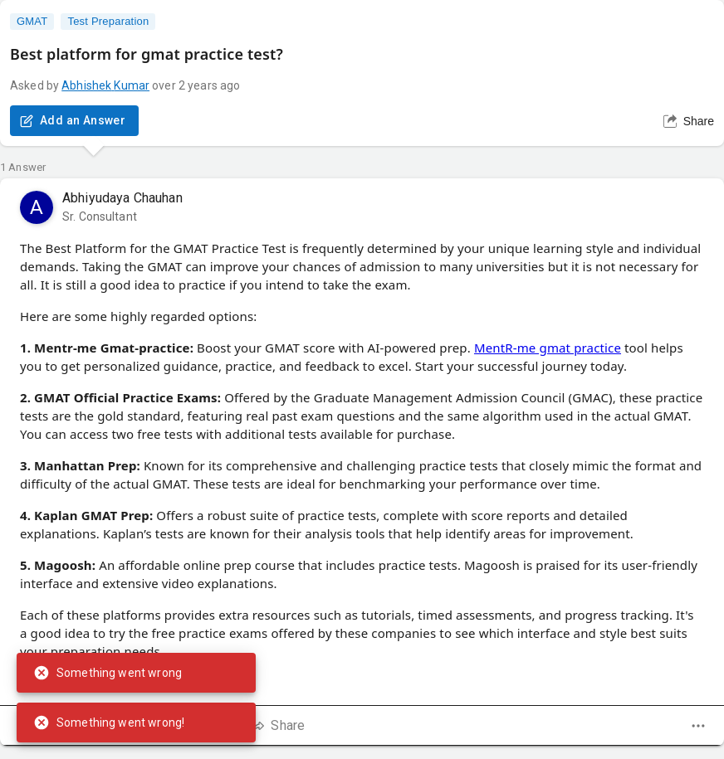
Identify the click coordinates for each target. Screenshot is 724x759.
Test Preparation (108, 21)
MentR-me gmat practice (547, 347)
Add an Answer (74, 120)
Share (688, 121)
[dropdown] (698, 725)
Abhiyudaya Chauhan (122, 198)
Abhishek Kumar (105, 85)
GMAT (32, 21)
